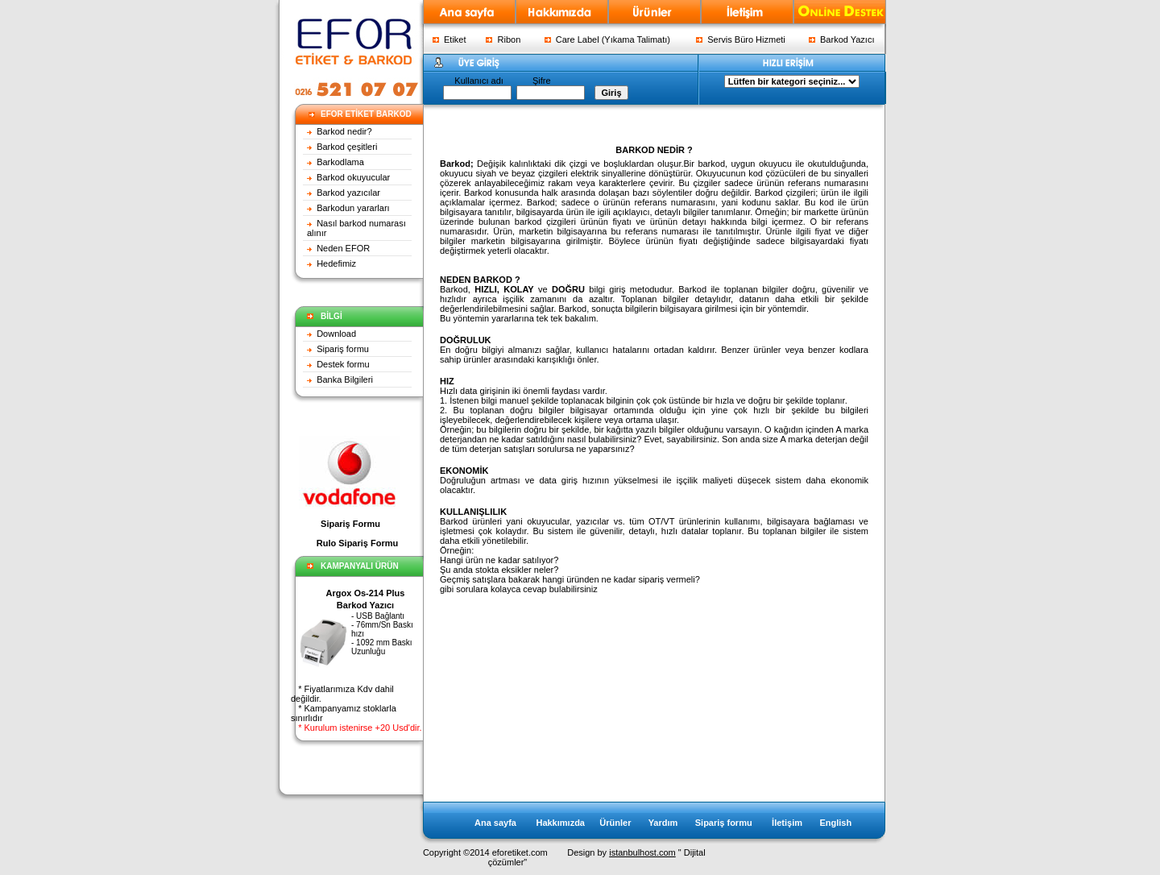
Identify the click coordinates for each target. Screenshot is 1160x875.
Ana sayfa (496, 822)
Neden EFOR (343, 248)
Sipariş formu (343, 349)
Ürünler (615, 822)
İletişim (787, 822)
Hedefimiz (336, 263)
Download (336, 333)
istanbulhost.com (642, 852)
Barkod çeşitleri (347, 146)
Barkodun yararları (353, 208)
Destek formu (343, 364)
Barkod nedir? (344, 131)
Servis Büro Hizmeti (740, 39)
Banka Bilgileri (345, 379)
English (835, 822)
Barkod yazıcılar (348, 192)
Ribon (503, 39)
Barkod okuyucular (352, 177)
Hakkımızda (560, 822)
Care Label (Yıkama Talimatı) (607, 39)
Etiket (449, 39)
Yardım (663, 822)
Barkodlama (340, 162)
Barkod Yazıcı (842, 39)
